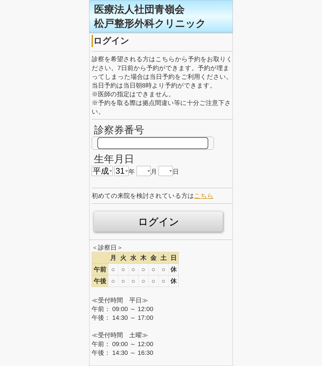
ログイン (158, 221)
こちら (204, 195)
